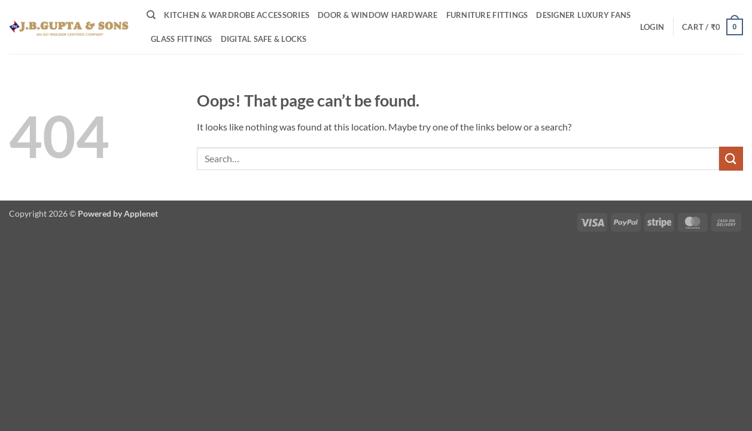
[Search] (151, 15)
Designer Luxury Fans (583, 15)
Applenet (141, 213)
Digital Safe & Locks (264, 39)
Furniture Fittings (487, 15)
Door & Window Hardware (378, 15)
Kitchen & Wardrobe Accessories (236, 15)
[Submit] (731, 158)
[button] (652, 27)
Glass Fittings (181, 39)
